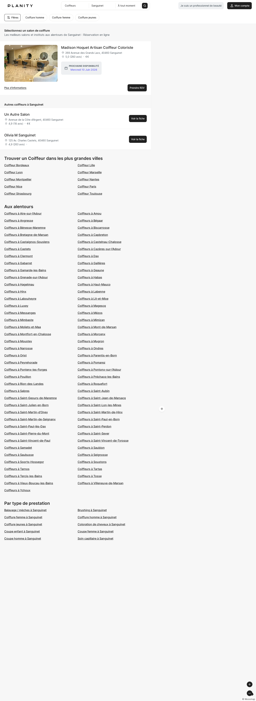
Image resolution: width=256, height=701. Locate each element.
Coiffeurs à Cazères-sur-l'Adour (99, 249)
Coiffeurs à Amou (89, 213)
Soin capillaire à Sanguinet (95, 538)
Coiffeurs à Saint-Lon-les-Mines (99, 405)
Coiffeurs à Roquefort (92, 384)
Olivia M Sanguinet (20, 135)
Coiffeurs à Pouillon (17, 376)
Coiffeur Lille (86, 165)
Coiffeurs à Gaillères (91, 263)
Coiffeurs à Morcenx (91, 334)
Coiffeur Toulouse (90, 193)
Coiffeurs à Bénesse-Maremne (24, 227)
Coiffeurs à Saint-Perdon (94, 426)
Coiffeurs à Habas (90, 277)
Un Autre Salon (17, 114)
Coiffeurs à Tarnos (16, 469)
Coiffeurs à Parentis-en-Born (97, 355)
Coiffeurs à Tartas (90, 469)
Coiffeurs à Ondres (90, 348)
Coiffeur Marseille (90, 172)
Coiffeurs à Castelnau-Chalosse (99, 242)
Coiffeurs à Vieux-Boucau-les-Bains (28, 483)
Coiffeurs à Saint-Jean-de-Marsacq (102, 398)
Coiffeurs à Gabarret (18, 263)
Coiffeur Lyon (13, 172)
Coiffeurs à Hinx (15, 291)
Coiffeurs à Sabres (16, 391)
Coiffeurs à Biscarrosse (93, 227)
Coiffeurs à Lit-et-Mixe (93, 298)
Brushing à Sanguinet (92, 510)
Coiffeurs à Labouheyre (20, 298)
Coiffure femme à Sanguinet (23, 517)
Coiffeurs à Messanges (20, 313)
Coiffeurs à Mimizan (91, 320)
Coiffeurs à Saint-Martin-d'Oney (26, 412)
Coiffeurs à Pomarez (91, 362)
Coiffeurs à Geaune (91, 270)
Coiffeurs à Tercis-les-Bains (23, 476)
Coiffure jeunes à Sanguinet (23, 524)
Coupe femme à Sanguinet (96, 531)
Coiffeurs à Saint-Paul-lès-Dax (25, 426)
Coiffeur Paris (87, 186)
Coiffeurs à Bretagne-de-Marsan (26, 235)
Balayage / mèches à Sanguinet (25, 510)
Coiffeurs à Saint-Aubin (94, 391)
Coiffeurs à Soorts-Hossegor (24, 462)
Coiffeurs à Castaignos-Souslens (27, 242)
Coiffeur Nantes (88, 179)
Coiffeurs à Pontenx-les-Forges (25, 369)
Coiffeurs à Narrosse (18, 348)
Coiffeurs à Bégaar (90, 220)
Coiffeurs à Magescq (92, 305)
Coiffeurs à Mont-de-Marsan (97, 327)
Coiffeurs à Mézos (90, 313)
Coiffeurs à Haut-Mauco (94, 284)
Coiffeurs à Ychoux (17, 490)
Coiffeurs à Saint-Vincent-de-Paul (27, 440)
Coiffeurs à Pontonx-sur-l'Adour (99, 369)
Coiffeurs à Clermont (18, 256)
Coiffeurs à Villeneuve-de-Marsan (100, 483)
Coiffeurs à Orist (15, 355)
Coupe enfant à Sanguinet (22, 531)
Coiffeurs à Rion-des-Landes (24, 384)
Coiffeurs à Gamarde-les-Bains (25, 270)
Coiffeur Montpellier (17, 179)
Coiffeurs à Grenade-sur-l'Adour (26, 277)
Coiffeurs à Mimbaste (18, 320)
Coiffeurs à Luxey (16, 305)
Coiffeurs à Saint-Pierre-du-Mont (26, 433)
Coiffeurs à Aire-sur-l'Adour (23, 213)
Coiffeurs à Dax (88, 256)
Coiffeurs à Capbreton (93, 235)
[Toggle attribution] (252, 698)
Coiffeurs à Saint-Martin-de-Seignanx (30, 419)
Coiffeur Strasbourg (17, 193)
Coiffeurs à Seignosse (93, 455)
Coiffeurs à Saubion (91, 447)
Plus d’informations (15, 87)
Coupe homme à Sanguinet (22, 538)
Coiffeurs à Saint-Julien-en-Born (26, 405)
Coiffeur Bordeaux (16, 165)
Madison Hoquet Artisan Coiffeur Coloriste (97, 47)
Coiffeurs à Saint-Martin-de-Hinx (100, 412)
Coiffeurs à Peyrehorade (20, 362)
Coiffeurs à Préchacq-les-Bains (99, 376)
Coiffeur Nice (13, 186)
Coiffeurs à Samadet (18, 447)
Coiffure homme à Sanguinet (97, 517)
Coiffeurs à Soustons (92, 462)
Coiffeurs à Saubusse (19, 455)
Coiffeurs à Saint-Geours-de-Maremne (30, 398)
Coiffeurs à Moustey (18, 341)
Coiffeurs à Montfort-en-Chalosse (27, 334)
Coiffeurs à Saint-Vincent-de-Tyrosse (103, 440)
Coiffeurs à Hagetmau (19, 284)
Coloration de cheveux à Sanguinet (101, 524)
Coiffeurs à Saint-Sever (93, 433)
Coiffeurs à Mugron (91, 341)
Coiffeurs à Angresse (18, 220)
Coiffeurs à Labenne (91, 291)
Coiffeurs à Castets (17, 249)
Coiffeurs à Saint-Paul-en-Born (99, 419)
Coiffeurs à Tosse (90, 476)
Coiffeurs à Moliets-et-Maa (22, 327)
